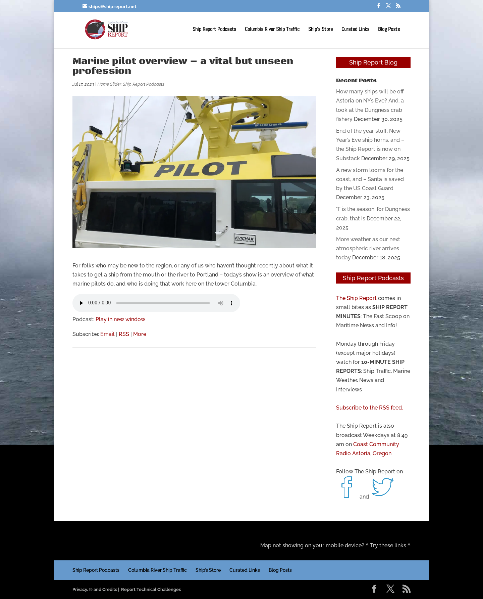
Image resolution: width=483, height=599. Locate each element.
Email (107, 334)
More (139, 334)
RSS (124, 334)
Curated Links (355, 30)
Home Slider (109, 84)
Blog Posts (389, 30)
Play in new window (120, 319)
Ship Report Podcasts (214, 30)
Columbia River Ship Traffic (272, 30)
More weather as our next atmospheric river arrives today (368, 248)
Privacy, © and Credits (94, 589)
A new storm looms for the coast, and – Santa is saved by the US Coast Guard (370, 179)
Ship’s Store (320, 30)
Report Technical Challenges (151, 589)
